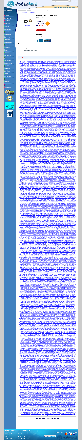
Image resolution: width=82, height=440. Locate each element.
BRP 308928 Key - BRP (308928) (35, 346)
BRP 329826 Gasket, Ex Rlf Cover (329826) (43, 348)
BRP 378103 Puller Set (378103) (68, 360)
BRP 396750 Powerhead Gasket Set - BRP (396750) (35, 365)
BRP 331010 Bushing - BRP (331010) (31, 267)
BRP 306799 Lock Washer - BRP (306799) (52, 345)
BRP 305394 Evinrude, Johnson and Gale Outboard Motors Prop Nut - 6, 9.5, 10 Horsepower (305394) (39, 71)
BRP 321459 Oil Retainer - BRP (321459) (66, 252)
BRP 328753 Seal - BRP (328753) (66, 264)
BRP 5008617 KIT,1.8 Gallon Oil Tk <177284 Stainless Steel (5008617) (55, 68)
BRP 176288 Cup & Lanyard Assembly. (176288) (31, 149)
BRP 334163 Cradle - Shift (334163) (58, 354)
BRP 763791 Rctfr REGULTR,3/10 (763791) (36, 386)
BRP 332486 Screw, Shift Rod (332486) (56, 101)
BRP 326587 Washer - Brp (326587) (33, 186)
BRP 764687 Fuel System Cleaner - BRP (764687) (28, 396)
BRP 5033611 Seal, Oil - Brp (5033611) (60, 205)
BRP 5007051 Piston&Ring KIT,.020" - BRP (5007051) (37, 302)
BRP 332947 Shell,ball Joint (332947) (31, 189)
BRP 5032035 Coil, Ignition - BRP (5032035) (48, 316)
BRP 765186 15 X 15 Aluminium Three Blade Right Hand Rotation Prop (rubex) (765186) (47, 108)
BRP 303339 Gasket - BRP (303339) (35, 239)
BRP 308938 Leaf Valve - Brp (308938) (41, 111)
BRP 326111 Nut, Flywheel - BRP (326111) (36, 260)
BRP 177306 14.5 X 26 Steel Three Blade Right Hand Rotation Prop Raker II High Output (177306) (47, 65)
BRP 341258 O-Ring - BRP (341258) (62, 275)
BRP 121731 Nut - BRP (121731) (66, 232)
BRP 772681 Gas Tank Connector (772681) (34, 121)
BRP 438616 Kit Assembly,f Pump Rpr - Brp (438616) (41, 91)
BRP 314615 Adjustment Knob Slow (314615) (48, 183)
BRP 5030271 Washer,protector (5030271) (51, 311)
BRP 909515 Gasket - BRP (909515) (64, 408)
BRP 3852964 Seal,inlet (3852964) (44, 136)
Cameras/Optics (8, 37)
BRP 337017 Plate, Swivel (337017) (64, 150)
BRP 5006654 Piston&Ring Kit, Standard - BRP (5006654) (45, 367)
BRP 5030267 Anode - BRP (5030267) (38, 311)
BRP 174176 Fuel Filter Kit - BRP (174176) (44, 234)
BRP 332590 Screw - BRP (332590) (36, 350)
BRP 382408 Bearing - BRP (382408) (58, 280)
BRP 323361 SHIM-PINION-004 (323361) (36, 256)
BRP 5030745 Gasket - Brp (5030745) (33, 140)
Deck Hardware (7, 39)
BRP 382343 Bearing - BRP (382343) (33, 280)
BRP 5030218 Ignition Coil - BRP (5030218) (63, 310)
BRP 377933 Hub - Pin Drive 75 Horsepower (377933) (31, 152)
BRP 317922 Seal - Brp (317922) (33, 78)
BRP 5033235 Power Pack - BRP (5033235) (37, 320)
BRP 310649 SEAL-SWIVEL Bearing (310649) (35, 241)
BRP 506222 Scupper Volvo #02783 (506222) (64, 336)
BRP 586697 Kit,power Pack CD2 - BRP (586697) (54, 371)
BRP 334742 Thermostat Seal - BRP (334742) (53, 355)
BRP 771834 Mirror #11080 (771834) (69, 402)
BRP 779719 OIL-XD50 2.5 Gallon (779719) (39, 216)
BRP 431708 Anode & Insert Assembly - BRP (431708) (52, 283)
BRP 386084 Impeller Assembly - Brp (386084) (51, 76)
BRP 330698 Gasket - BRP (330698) (59, 266)
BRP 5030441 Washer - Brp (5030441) (37, 138)
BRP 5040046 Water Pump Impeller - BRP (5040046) (33, 381)
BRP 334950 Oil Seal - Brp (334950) (36, 190)
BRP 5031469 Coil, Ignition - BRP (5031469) (68, 377)
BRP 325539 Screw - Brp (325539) (33, 81)
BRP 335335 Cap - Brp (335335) (34, 84)
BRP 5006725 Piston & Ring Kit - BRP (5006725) (48, 298)
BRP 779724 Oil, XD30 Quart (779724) (64, 132)
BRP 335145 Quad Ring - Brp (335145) (62, 190)
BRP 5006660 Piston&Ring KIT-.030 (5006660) (35, 294)
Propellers (7, 66)
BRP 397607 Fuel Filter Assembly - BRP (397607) (65, 365)
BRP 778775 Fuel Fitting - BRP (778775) (32, 384)
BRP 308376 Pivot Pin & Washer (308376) (41, 72)
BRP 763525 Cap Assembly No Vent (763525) (42, 210)
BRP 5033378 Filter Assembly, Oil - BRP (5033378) (54, 322)
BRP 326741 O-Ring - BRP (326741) (48, 261)
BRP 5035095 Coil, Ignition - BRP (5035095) (63, 328)
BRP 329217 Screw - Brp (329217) (25, 188)
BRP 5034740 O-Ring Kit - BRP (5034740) (43, 327)
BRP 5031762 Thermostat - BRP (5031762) (54, 378)
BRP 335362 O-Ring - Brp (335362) (57, 84)
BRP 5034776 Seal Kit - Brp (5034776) (34, 207)
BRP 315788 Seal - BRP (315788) (56, 247)
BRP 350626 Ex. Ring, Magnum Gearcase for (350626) (28, 87)
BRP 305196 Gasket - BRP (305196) (30, 344)
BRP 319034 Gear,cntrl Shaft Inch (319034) (47, 98)
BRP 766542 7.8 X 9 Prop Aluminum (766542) (41, 398)
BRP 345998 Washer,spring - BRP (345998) (67, 277)
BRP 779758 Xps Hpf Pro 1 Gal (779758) (67, 228)
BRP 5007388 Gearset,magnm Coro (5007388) (44, 175)
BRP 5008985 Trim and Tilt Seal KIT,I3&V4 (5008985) (65, 70)
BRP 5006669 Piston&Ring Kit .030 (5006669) (43, 200)
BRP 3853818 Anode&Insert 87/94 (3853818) (64, 361)
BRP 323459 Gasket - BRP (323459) (49, 256)
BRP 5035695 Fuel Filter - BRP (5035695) (37, 329)
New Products (7, 20)
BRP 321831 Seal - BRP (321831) (62, 254)
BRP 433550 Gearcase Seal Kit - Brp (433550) (57, 161)
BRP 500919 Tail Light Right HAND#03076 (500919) (32, 308)
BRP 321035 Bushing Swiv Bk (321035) (62, 112)
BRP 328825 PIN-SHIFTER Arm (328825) (45, 265)
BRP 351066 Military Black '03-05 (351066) (42, 358)
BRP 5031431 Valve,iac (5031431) (56, 141)
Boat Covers (7, 32)
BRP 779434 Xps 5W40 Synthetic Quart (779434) (50, 385)
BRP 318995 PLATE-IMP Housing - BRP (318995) (31, 347)
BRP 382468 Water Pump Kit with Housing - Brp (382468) (32, 154)
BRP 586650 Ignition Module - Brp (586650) (51, 95)
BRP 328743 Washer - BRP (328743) (54, 264)
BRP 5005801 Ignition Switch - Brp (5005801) (66, 172)
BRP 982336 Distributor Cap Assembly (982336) (32, 410)
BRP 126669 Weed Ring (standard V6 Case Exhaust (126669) (51, 147)
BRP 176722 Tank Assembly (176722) (55, 181)
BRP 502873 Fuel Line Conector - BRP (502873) (32, 310)
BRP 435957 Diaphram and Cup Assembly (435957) (48, 286)
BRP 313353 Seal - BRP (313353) (47, 243)
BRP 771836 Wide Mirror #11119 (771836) (39, 403)
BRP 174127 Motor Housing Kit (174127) (37, 75)
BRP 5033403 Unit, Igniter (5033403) (68, 322)
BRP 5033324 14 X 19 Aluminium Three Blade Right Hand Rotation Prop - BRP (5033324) (45, 321)
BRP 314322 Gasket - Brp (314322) (34, 183)
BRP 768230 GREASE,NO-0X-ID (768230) (56, 213)
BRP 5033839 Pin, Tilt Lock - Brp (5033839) (30, 206)
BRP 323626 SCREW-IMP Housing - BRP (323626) (50, 257)
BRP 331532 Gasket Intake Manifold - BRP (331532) (43, 268)
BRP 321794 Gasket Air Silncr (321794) (37, 254)
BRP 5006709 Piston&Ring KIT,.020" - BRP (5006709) (41, 376)
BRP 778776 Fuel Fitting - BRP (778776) (45, 384)
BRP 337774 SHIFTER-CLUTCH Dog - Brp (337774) (66, 191)
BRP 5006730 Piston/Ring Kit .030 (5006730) (39, 299)
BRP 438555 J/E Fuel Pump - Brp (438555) (44, 90)
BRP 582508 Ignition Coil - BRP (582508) (57, 351)
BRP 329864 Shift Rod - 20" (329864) (29, 349)
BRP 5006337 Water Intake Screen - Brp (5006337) (28, 200)
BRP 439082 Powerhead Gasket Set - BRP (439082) (65, 289)
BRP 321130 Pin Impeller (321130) (37, 252)
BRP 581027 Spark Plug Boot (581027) (63, 104)
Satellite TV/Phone (8, 71)
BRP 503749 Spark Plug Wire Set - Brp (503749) (48, 207)
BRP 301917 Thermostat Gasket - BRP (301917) (67, 238)
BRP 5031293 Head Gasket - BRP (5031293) (31, 315)
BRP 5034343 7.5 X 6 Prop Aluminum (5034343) (55, 326)
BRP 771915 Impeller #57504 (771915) (52, 403)
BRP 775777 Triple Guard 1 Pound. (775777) (27, 124)
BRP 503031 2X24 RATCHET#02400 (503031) (63, 312)
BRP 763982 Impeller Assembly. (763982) (64, 390)
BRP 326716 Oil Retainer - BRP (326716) (36, 261)
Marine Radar (7, 58)
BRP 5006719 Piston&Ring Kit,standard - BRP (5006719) (50, 297)
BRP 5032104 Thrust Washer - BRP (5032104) (63, 316)
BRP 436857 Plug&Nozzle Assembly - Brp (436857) (63, 198)
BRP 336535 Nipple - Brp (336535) (37, 150)
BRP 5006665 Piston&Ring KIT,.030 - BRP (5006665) (67, 294)
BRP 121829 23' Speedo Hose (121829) (33, 233)
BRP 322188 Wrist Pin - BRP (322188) (29, 255)
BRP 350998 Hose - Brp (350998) (66, 87)
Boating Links (8, 438)
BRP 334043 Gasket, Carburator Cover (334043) (44, 354)
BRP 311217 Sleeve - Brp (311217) (61, 73)
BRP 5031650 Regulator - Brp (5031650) (37, 204)
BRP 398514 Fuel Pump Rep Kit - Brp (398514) (68, 89)
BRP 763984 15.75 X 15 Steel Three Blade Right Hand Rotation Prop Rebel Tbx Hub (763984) (56, 223)
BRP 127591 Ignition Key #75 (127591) (59, 337)
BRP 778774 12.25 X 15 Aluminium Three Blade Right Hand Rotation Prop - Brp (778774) (46, 130)
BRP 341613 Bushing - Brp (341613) (53, 86)
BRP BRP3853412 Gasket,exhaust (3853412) (38, 414)
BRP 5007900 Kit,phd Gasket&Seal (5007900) (53, 305)
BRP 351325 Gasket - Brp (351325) (33, 88)
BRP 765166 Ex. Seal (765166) (28, 117)
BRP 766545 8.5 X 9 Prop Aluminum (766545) (31, 399)
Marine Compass (8, 55)
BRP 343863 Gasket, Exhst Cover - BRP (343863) (38, 276)
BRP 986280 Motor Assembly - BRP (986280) (41, 412)
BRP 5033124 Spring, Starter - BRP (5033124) (39, 319)
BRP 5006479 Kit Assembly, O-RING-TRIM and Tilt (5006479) (54, 173)
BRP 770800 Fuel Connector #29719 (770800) (30, 402)
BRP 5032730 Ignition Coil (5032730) (65, 317)
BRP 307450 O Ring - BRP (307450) (65, 345)
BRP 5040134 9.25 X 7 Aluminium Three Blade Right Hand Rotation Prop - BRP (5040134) (34, 382)
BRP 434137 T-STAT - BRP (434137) (69, 285)
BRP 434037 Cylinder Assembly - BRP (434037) (55, 285)
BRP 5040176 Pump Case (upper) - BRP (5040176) (56, 382)
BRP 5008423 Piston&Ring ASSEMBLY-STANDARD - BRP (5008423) (54, 306)
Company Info (21, 438)
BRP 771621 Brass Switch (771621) (43, 402)
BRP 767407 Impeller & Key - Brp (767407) (56, 119)
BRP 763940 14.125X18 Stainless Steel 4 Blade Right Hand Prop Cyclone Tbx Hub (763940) (61, 211)
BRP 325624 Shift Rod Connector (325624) (46, 81)
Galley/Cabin (7, 47)
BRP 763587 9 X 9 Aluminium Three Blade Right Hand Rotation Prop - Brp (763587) (44, 114)
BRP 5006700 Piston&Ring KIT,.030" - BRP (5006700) (65, 374)
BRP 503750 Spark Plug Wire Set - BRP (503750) (49, 380)
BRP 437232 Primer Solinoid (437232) (60, 164)
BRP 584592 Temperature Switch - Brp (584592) (66, 93)
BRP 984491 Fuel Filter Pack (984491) (35, 411)
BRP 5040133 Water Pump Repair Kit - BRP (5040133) (67, 381)
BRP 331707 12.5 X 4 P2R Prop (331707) (57, 268)
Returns (20, 433)
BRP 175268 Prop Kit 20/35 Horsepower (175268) (56, 339)
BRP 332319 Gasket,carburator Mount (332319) (52, 83)
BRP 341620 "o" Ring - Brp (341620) (65, 86)
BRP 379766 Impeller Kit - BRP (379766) (51, 279)
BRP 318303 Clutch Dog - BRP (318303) (66, 346)
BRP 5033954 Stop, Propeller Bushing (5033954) (67, 324)
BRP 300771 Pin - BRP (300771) (25, 238)
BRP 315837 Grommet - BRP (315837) (68, 247)
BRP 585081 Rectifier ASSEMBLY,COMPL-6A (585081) (65, 369)
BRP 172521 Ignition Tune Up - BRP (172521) (46, 338)
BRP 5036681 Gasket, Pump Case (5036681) (57, 379)
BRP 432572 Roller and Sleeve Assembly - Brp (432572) (32, 160)
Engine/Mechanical (8, 42)
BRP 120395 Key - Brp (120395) (63, 146)
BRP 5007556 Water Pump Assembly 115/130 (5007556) (44, 176)
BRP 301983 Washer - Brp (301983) (54, 66)
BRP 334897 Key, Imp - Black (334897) (67, 355)
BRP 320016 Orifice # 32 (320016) (45, 99)
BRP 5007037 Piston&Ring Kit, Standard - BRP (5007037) (40, 301)
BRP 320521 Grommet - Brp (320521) (57, 99)
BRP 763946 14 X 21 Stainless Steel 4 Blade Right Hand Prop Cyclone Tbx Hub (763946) (50, 231)
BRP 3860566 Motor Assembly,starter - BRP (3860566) (43, 282)
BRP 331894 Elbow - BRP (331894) (26, 269)
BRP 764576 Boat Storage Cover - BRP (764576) (67, 395)
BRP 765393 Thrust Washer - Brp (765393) (66, 212)
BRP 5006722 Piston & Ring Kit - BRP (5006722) (32, 298)
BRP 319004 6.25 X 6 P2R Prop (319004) (33, 184)
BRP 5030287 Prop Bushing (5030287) (34, 312)
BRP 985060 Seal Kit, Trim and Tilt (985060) (66, 168)
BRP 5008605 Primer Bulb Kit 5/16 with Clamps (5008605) (47, 67)
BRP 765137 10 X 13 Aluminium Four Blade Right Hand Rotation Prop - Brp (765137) (38, 116)
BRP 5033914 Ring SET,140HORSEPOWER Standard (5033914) (48, 206)
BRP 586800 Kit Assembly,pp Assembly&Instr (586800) (40, 105)
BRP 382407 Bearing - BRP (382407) (46, 280)
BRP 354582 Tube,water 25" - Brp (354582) (58, 193)
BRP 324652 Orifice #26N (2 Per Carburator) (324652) (36, 185)
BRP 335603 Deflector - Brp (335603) (29, 85)
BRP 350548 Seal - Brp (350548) (25, 192)
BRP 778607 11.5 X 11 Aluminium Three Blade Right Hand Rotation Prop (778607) (40, 128)
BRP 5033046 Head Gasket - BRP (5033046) (50, 318)
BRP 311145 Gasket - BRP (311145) (29, 242)
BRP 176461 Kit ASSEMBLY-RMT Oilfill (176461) (42, 340)
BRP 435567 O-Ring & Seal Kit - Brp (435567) (53, 162)
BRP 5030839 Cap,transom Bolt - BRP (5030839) (42, 313)
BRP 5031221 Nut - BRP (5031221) (61, 314)
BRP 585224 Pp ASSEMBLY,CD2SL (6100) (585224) (42, 370)
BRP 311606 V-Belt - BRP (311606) (67, 242)
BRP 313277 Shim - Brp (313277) (55, 182)
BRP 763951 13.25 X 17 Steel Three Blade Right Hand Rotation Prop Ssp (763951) (61, 219)
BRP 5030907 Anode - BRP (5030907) (57, 313)
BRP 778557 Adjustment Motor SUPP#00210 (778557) (46, 405)
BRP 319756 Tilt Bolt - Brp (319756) (33, 99)
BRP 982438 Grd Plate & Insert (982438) (63, 410)
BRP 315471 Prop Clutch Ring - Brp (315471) (50, 77)
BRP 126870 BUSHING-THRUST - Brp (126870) (66, 178)
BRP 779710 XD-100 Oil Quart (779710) (41, 131)
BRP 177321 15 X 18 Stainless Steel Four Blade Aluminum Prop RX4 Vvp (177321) (55, 341)
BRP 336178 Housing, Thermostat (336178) (43, 85)
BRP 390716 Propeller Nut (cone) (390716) (30, 155)
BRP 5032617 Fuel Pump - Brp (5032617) (51, 144)
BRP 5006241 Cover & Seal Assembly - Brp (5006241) (67, 199)
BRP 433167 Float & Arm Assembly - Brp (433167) (60, 196)
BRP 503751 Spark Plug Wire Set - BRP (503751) (65, 380)
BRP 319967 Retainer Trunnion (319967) (36, 112)
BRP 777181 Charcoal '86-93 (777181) (33, 127)
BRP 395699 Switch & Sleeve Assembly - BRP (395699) (32, 364)
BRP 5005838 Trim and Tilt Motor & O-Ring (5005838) (39, 293)
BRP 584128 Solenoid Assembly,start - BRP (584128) (66, 353)
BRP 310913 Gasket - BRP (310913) (60, 241)
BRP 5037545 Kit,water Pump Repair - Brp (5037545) (32, 146)
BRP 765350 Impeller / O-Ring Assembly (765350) (42, 110)
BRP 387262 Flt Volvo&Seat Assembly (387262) (59, 282)
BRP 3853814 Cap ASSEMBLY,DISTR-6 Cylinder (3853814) (47, 361)
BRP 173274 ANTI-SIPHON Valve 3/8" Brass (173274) (42, 148)
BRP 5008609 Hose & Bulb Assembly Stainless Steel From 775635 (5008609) (32, 68)
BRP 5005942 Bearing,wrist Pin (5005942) (36, 199)
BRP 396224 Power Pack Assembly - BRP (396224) (50, 364)
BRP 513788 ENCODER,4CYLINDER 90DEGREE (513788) (33, 209)
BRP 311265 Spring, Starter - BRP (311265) (55, 242)
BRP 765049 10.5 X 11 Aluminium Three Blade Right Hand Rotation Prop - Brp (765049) (43, 166)
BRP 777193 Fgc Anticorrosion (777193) (42, 215)
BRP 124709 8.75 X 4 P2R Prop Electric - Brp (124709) (32, 147)
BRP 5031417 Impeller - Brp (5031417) (31, 141)
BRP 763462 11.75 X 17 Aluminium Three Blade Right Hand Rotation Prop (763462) (58, 96)
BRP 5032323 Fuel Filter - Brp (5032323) (49, 143)
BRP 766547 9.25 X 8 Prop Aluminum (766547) (61, 399)
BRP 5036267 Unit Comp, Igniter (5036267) (54, 330)
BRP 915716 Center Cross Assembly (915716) (46, 409)
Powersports (7, 65)
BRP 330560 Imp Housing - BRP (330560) (34, 266)
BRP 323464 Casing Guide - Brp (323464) (60, 113)
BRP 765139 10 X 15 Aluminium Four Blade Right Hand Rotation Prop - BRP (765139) (49, 396)
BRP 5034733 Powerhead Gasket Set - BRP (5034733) (27, 327)
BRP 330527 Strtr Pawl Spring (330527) (31, 101)
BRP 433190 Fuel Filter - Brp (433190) (43, 161)
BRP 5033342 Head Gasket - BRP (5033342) (38, 322)
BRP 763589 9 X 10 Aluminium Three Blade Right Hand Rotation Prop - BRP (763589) (51, 383)
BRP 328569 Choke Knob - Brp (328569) (67, 100)
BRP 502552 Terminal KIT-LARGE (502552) (51, 309)
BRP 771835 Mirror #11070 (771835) (26, 403)
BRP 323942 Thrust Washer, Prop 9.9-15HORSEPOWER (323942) (31, 258)
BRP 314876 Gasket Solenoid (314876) (67, 246)
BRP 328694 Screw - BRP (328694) (30, 264)
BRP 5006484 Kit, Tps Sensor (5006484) (29, 367)
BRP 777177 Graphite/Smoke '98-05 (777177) (60, 126)
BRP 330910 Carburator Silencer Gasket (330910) (42, 82)
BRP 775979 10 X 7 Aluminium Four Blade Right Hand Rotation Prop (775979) (46, 214)
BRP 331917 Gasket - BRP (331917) (50, 269)
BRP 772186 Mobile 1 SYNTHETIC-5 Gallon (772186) (41, 404)
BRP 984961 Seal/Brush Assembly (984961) (66, 411)
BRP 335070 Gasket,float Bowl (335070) (43, 103)
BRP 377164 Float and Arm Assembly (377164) (31, 194)
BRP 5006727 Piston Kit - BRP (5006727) (63, 298)
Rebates (6, 84)
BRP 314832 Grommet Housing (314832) (53, 246)
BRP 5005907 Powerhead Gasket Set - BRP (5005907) (43, 366)
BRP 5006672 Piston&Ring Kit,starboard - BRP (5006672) (60, 295)
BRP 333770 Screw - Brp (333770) (61, 102)
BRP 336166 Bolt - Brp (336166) (29, 191)
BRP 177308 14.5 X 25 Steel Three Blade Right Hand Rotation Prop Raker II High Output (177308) (34, 60)
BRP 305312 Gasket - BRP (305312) (65, 344)
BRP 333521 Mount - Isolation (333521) (67, 189)
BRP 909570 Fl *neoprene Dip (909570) (35, 133)
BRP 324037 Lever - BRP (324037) (62, 258)
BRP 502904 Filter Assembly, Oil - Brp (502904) (51, 74)
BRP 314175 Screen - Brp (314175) (25, 77)
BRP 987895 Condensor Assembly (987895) (45, 413)
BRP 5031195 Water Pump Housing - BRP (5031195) (47, 314)
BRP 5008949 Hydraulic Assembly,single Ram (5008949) (32, 70)
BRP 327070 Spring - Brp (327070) (28, 82)
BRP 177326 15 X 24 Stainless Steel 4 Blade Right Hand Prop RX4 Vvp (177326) (51, 221)
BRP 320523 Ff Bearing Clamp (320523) (49, 112)
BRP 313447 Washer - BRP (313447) (38, 244)
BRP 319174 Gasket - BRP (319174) (45, 347)
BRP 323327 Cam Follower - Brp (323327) (46, 79)
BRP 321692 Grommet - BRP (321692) (32, 253)
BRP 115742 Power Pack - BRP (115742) (37, 232)
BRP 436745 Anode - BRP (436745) (38, 287)
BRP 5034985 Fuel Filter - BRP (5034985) (57, 327)
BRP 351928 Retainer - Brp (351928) (50, 192)
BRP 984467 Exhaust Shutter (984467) (53, 168)
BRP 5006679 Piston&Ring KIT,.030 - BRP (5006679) (41, 296)
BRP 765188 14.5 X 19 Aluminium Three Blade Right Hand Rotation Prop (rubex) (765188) (47, 109)
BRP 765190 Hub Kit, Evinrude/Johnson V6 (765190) (51, 212)
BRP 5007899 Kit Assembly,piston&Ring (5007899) (37, 305)
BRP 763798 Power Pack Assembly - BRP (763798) (65, 386)
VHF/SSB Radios (8, 76)
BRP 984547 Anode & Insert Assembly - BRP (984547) (50, 411)
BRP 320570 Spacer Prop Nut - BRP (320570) (51, 250)
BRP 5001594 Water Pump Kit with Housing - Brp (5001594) (55, 170)
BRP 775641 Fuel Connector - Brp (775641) (53, 123)
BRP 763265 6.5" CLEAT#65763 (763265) (64, 373)
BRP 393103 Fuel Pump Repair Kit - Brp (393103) (33, 156)
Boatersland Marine (22, 10)
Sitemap (7, 435)
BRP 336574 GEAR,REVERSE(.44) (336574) (35, 271)
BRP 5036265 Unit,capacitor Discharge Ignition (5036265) (38, 330)
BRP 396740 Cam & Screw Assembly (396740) (50, 158)
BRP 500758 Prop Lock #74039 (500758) (60, 303)
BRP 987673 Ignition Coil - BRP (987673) (54, 412)
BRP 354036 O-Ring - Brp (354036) (28, 89)
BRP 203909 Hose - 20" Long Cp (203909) (57, 237)
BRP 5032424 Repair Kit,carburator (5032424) (37, 144)
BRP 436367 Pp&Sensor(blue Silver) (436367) (32, 198)
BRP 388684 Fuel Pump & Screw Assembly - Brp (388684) (64, 154)
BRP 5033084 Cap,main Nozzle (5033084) (64, 318)
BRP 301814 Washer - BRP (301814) (53, 238)
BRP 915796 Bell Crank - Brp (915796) (46, 218)
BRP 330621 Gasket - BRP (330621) (47, 266)
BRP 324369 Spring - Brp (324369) (47, 80)
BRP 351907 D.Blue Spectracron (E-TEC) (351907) (47, 88)
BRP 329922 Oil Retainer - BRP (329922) (41, 349)
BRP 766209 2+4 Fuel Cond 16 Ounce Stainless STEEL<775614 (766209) (63, 118)
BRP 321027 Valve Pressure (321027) (50, 251)
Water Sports (7, 78)
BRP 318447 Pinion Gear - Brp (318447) (45, 78)
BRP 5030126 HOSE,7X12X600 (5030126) (40, 202)
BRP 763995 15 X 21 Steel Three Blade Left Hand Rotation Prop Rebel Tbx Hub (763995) (39, 393)
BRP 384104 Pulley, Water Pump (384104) (29, 281)
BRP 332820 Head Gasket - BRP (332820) (49, 350)
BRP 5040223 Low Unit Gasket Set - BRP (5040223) (45, 331)
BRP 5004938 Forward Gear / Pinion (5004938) (66, 290)
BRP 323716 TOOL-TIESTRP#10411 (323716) (34, 80)
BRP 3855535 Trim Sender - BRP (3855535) (40, 362)
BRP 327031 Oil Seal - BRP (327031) (55, 262)
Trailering (7, 73)
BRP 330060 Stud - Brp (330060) (37, 188)
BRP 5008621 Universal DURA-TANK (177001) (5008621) (50, 69)
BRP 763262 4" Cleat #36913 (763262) (51, 373)
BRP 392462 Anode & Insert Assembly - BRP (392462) (64, 363)
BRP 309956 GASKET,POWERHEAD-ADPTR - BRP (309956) (33, 240)
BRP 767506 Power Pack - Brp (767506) (43, 213)
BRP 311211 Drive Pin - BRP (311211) (41, 242)
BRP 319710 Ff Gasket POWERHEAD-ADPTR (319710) (40, 249)
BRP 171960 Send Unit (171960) (30, 180)
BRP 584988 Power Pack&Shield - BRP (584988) (48, 369)
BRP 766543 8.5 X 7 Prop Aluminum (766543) (56, 398)
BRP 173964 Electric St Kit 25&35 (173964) (31, 234)
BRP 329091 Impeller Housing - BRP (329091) (59, 347)
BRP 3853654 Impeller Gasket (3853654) (64, 137)
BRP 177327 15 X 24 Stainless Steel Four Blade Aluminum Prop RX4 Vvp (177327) (43, 62)
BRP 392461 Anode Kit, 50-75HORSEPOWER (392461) (47, 363)
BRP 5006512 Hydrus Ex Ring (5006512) (43, 174)
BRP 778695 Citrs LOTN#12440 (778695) (29, 129)
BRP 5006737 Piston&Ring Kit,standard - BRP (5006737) (28, 300)
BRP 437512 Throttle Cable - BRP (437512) (67, 287)
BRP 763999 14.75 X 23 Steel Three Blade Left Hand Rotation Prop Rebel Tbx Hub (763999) (46, 394)
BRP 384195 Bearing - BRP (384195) (43, 281)
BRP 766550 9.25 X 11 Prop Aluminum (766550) (51, 400)
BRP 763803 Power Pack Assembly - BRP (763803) (40, 387)
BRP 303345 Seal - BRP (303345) (46, 239)
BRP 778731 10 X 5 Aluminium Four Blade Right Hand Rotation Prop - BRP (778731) (53, 407)
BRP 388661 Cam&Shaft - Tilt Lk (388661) (48, 154)
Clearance (7, 15)
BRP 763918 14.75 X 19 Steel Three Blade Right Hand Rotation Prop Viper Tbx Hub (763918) (54, 222)
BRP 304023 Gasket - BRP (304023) (57, 343)
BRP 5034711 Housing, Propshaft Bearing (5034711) (55, 145)
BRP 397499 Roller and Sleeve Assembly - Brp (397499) (66, 158)
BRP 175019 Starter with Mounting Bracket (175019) (52, 236)
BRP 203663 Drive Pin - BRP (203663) (44, 237)
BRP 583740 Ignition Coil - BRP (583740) (59, 352)
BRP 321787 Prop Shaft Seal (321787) (69, 253)
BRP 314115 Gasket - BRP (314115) (52, 245)
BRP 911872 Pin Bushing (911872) (66, 134)
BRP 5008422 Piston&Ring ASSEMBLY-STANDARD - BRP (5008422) (32, 306)
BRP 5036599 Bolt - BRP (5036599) (44, 379)
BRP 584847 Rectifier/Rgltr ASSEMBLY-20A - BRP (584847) (56, 368)
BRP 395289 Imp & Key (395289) (37, 157)
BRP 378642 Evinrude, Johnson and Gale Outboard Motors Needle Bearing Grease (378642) (54, 152)
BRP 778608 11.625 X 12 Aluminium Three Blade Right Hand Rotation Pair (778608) (40, 406)
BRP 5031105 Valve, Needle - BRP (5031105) (31, 314)
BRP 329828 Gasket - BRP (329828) (56, 348)
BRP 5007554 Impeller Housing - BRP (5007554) (45, 303)
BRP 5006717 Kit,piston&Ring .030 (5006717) (53, 377)
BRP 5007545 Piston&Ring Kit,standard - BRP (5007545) (28, 303)
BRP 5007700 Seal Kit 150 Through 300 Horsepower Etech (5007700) (55, 304)
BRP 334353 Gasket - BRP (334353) (26, 355)
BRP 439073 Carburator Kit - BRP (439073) (32, 289)
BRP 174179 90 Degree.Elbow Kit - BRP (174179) (34, 235)
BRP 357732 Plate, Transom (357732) (42, 360)
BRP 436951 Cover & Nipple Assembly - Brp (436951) (64, 163)
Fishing (6, 45)
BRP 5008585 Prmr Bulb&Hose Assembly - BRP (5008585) (51, 307)
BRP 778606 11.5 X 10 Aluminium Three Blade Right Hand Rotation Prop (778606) (63, 60)
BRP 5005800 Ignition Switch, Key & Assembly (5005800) (49, 172)
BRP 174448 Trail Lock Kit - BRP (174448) (63, 235)
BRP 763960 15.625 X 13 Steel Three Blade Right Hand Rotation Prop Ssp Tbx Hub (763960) (48, 229)
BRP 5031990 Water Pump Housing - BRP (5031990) (32, 316)
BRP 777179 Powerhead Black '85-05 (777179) (66, 214)
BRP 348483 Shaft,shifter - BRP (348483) (68, 278)
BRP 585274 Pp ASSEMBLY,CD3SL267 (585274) (58, 370)
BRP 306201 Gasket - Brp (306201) (61, 71)
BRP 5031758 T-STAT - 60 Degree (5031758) (36, 143)
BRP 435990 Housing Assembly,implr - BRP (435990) (65, 286)
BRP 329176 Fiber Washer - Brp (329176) (69, 187)
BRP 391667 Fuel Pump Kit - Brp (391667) (58, 155)
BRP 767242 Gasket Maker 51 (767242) (43, 119)
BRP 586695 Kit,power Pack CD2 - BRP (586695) (38, 371)
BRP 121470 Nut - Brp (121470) (53, 178)
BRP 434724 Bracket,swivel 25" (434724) (32, 197)
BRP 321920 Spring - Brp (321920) (34, 113)
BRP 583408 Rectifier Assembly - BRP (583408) (31, 352)
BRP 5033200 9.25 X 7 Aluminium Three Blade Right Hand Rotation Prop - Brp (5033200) (39, 205)
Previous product (22, 12)
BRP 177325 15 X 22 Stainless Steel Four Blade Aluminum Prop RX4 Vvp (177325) (52, 342)
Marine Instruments (8, 57)
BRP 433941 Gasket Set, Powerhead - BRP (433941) (39, 285)
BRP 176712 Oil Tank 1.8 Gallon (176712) (42, 181)
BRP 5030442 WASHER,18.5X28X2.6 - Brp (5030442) (52, 138)
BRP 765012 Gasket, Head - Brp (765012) (51, 165)
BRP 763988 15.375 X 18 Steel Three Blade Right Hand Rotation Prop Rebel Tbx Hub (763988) (48, 391)
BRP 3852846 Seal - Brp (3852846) (50, 135)
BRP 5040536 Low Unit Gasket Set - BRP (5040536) (36, 333)
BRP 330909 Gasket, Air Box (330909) (43, 101)
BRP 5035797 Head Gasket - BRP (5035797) (64, 329)
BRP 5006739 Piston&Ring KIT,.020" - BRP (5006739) (62, 300)
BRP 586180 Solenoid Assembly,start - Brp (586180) (35, 94)
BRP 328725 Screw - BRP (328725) (42, 264)
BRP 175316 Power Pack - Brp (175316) (62, 75)
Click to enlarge (27, 25)
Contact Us (65, 7)
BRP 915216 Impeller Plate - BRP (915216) (31, 409)
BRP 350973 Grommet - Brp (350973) (54, 87)
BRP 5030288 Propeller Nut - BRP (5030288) (48, 312)
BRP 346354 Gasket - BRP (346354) (56, 278)
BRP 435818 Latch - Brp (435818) (66, 162)
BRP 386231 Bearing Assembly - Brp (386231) (66, 76)
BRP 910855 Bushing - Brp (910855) (47, 133)
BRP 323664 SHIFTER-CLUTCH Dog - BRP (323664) (67, 257)
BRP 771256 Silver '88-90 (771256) (69, 213)
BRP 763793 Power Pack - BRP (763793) (50, 386)
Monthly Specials (8, 18)
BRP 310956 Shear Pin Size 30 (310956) (48, 73)
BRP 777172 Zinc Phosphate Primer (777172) (40, 125)
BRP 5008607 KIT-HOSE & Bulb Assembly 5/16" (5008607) (66, 67)
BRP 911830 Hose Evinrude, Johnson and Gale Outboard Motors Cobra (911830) (35, 134)
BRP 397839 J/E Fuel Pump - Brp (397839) (26, 159)
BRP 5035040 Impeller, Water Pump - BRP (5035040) (33, 328)
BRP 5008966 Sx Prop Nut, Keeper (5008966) (49, 70)
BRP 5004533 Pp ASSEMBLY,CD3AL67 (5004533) (32, 171)
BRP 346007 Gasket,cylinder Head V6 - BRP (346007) (41, 278)
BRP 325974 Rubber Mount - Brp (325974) (60, 81)
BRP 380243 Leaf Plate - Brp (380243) (45, 194)
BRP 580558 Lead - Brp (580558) (70, 209)
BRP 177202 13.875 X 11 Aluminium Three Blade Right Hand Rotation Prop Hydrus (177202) (44, 63)
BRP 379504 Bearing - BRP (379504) (25, 279)
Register (60, 7)
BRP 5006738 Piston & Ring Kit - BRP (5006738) (45, 300)
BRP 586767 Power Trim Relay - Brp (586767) (66, 95)
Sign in (55, 7)
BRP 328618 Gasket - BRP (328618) (50, 263)
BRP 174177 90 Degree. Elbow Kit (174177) (59, 234)
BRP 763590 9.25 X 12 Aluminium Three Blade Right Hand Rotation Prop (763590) (40, 115)
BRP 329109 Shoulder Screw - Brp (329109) (55, 187)
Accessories (7, 26)
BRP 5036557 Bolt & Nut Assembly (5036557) (31, 379)
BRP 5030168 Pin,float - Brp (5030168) (54, 202)
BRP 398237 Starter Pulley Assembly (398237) (36, 283)
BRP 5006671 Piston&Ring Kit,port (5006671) (44, 295)
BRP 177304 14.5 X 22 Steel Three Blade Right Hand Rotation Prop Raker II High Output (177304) (41, 64)
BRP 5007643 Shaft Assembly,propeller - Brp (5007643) (62, 176)
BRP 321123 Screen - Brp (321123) (41, 100)
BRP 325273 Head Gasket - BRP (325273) (50, 259)
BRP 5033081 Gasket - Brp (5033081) (64, 144)
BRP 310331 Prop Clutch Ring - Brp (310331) (35, 73)
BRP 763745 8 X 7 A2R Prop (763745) (60, 115)
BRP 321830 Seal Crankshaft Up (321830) (50, 254)
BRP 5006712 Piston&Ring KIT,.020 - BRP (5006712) (58, 376)
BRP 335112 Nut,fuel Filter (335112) (55, 103)
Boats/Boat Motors (8, 34)
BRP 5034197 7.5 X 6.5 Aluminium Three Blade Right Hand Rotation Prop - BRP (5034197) (51, 325)
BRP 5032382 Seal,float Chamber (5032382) (63, 143)
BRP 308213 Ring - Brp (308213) (30, 111)
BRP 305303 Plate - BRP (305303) (54, 344)
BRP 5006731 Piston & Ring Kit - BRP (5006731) (54, 299)
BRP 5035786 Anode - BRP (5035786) (50, 329)
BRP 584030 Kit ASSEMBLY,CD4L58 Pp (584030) (32, 353)
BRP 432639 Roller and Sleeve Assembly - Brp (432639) (50, 160)
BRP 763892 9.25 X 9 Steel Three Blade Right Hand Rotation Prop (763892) (62, 210)
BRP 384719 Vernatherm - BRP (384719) (68, 281)
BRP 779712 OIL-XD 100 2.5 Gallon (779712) (68, 131)
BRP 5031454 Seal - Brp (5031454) (55, 203)
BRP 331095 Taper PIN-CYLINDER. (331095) (45, 267)
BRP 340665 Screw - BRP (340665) (69, 274)
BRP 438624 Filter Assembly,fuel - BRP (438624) (57, 288)
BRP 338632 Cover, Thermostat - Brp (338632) (66, 151)
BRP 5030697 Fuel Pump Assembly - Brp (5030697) (46, 139)
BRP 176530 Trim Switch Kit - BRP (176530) (57, 340)
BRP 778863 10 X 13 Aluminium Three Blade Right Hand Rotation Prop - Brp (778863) (33, 61)
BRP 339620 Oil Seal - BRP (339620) (42, 273)
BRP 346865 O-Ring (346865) (33, 227)
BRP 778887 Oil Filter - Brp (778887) (28, 131)
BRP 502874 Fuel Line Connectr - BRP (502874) (48, 310)
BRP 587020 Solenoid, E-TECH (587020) (32, 372)
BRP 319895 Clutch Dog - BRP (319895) (67, 249)
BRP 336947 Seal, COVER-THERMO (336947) (51, 150)
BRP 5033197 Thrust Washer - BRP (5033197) (54, 319)
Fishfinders (7, 44)
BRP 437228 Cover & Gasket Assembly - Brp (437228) (45, 164)
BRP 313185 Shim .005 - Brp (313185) (44, 182)
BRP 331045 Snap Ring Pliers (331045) (60, 188)
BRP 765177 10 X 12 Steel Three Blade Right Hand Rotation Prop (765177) (45, 117)
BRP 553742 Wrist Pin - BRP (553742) (29, 351)
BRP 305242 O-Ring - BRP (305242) (42, 344)
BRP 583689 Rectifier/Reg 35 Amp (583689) (46, 352)
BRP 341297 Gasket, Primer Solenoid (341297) (40, 86)
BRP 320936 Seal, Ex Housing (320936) (65, 250)
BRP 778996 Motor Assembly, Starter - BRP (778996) (33, 385)
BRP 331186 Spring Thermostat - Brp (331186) (68, 82)
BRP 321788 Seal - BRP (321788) (24, 254)
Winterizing (7, 81)
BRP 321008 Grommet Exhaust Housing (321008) (36, 251)
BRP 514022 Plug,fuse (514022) (48, 209)
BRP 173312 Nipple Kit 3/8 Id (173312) (42, 178)
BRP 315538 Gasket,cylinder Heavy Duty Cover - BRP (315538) (40, 247)
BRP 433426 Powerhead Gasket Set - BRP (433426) (63, 284)
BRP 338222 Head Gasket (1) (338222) (49, 272)
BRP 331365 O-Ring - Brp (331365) (25, 83)
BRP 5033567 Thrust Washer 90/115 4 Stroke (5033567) (62, 323)
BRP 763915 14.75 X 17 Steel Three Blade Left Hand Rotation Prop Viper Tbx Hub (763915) (49, 230)
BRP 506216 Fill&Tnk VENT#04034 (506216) (34, 336)
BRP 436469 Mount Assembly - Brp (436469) (47, 198)
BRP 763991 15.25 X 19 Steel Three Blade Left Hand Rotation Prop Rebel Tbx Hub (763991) (37, 392)
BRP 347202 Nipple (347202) (43, 227)
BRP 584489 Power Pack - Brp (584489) (52, 93)
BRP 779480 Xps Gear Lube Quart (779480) (53, 228)
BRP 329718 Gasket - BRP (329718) (30, 348)
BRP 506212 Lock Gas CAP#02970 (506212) (31, 335)
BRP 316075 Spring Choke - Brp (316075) (64, 77)
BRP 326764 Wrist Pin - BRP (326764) (61, 261)
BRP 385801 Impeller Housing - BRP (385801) (55, 362)
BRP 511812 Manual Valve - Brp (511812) (37, 104)
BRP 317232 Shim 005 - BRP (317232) (62, 248)
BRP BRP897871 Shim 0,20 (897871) (67, 414)
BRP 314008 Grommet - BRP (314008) (40, 245)
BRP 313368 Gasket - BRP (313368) (59, 243)
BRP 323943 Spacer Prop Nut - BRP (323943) (49, 258)
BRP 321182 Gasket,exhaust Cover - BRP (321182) (51, 252)
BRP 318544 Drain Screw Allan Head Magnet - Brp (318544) (61, 78)
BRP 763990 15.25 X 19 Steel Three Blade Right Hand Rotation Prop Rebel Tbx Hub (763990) (59, 224)
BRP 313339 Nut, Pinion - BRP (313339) (35, 243)
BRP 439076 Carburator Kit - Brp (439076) (68, 103)
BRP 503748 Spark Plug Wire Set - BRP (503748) (33, 380)
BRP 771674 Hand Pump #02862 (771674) (56, 402)
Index (6, 436)
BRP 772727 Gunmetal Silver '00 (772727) (48, 121)
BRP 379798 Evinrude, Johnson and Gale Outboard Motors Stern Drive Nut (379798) (40, 153)
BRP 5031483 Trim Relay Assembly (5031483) (31, 142)
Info (70, 7)
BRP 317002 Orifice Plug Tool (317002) (69, 184)
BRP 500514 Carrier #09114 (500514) (44, 292)
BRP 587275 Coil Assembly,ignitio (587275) (56, 105)
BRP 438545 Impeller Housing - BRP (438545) (42, 288)
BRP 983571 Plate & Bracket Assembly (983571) (59, 218)
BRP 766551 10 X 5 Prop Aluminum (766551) (66, 400)
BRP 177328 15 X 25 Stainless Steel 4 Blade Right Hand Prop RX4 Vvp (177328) (56, 220)
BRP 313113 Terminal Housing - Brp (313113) (30, 182)
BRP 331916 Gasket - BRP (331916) (38, 269)
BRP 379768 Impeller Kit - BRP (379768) (65, 279)
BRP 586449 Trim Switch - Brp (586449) (64, 94)
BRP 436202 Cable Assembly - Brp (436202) (35, 163)
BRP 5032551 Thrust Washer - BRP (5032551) (37, 317)
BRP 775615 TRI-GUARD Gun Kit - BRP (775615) (58, 404)
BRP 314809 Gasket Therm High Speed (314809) (39, 246)
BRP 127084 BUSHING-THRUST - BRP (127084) (44, 337)
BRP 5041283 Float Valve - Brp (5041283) (57, 208)
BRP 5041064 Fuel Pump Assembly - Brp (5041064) (42, 208)
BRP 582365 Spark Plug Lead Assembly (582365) (44, 92)
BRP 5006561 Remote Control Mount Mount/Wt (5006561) (59, 174)
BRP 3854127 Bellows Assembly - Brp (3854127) (52, 169)
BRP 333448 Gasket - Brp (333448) (54, 189)
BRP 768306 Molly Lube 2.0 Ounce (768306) (50, 120)
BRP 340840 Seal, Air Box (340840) (24, 275)
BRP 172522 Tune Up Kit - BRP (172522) (60, 338)
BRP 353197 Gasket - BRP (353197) (47, 359)
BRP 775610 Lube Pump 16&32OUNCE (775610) (34, 122)
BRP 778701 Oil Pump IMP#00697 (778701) (32, 407)
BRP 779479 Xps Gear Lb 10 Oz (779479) (39, 228)
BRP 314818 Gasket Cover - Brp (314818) (62, 183)
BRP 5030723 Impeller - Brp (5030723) (61, 139)
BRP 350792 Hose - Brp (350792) (42, 87)
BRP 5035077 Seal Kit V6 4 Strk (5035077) (48, 328)
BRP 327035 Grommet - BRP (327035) (68, 262)
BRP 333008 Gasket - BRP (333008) (62, 350)
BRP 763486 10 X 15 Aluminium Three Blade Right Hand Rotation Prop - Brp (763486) (56, 97)
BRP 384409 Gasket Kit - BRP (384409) (55, 281)
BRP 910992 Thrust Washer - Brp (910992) (45, 217)
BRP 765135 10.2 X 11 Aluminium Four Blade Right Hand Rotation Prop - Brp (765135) (42, 167)
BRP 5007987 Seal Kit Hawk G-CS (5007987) (68, 305)
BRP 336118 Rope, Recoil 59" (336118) (36, 270)
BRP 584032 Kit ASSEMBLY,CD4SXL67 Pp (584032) (49, 353)
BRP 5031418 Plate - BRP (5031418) (44, 315)
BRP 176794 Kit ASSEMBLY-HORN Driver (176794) (33, 341)
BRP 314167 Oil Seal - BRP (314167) (64, 245)
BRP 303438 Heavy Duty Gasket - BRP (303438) (43, 343)
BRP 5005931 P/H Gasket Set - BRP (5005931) (60, 366)
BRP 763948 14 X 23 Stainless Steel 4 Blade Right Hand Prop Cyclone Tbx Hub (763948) (51, 388)
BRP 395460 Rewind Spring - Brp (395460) (49, 157)
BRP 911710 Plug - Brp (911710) (70, 217)
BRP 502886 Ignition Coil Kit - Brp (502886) (37, 74)
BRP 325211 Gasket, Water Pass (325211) (36, 259)
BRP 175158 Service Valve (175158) (50, 75)
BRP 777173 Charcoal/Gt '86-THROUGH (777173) (55, 125)
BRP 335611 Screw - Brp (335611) (57, 184)
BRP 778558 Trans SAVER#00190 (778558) (62, 405)
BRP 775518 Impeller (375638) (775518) (61, 121)
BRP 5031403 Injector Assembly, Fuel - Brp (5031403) (40, 203)
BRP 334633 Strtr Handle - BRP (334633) (38, 355)
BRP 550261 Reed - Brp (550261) (59, 209)
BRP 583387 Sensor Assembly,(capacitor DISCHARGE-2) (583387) (63, 92)
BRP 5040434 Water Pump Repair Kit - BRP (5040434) (41, 332)
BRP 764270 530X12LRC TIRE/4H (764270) (41, 395)
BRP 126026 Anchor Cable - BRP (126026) (29, 337)
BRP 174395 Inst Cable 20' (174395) (41, 180)
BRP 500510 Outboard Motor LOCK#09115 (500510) (53, 291)
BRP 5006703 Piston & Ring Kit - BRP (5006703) (45, 375)
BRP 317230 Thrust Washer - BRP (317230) (49, 248)
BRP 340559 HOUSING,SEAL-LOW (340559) (57, 274)
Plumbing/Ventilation (8, 63)
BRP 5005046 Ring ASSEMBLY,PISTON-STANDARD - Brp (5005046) (51, 171)
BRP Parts (29, 10)
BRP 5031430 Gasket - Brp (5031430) (44, 141)
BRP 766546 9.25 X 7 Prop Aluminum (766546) (45, 399)
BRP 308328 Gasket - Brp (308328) (28, 72)
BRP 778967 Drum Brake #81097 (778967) (58, 384)
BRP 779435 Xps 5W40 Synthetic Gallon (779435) (66, 385)
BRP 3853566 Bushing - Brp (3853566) (51, 137)
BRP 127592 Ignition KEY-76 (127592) (67, 147)
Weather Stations (8, 79)
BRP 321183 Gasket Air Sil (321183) (33, 79)
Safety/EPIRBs (7, 68)
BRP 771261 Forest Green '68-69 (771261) (26, 214)
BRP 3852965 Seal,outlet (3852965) (55, 136)
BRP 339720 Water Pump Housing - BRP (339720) (56, 273)
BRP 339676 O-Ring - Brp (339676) (67, 85)
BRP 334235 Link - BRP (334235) (70, 354)
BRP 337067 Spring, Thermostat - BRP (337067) (62, 271)
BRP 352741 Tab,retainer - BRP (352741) (34, 359)
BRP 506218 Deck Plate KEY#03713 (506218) (49, 336)
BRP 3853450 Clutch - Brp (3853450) (68, 136)
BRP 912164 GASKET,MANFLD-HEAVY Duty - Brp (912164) (29, 218)
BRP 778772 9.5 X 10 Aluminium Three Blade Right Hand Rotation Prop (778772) (49, 129)
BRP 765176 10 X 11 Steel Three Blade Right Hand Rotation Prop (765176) (42, 397)
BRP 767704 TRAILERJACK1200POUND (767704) (35, 120)
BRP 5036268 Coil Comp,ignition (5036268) (68, 330)
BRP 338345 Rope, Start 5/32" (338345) (62, 272)
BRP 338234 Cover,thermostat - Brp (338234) (37, 151)
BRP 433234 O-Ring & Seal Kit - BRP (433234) (30, 284)
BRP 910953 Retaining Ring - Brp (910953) (60, 133)
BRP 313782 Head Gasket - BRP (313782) (26, 245)
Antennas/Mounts (8, 29)
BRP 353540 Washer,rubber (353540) (61, 88)
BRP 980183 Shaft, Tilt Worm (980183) (60, 409)
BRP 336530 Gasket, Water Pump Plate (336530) (62, 270)
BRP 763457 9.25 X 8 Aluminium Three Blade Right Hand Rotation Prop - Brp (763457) (48, 107)
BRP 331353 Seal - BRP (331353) (28, 268)
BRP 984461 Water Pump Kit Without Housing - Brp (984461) (36, 168)
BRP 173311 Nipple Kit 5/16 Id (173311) (62, 233)
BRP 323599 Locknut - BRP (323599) (36, 257)
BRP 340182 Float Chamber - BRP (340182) (30, 274)
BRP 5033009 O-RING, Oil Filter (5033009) (36, 318)
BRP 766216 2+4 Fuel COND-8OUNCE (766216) (28, 119)
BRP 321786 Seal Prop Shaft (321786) (56, 253)
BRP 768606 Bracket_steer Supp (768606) (39, 401)
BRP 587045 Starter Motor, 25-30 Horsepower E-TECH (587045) (49, 372)
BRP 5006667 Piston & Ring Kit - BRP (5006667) (28, 295)
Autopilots (7, 31)
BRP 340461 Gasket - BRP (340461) (43, 274)
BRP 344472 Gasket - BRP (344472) (67, 276)
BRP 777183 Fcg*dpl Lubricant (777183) (54, 226)
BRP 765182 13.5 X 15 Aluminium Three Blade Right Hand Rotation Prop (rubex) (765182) (37, 118)
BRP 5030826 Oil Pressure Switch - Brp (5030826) (47, 140)
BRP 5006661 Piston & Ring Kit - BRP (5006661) (50, 294)
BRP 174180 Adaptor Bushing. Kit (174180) (49, 235)
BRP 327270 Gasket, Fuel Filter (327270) (53, 100)
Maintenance (7, 52)
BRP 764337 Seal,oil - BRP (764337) (54, 395)
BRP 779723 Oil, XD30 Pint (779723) (51, 132)
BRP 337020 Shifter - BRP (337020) (48, 271)
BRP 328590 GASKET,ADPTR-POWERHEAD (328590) (35, 263)
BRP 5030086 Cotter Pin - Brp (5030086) (27, 202)
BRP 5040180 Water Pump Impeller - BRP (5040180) (28, 331)
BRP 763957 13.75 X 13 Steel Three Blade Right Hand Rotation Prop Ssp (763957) (44, 390)
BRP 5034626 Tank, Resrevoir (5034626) (26, 145)
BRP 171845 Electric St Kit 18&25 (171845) (31, 338)
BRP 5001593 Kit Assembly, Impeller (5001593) (37, 170)
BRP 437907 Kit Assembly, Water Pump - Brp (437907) (28, 90)
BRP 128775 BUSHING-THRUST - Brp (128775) (56, 179)
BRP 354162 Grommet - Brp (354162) (45, 193)
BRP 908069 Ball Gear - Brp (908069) (32, 217)
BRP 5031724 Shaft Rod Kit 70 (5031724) (40, 378)
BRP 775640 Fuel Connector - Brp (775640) (38, 123)
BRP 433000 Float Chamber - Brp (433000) (30, 161)
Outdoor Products (8, 60)
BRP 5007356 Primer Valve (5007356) (30, 175)
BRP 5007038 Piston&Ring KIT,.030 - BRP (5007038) (57, 301)
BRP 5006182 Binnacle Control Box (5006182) (51, 199)
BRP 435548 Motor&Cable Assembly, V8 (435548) (31, 286)
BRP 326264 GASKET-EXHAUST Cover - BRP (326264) (64, 260)
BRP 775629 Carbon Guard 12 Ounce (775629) (63, 122)
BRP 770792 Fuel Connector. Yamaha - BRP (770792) (55, 401)
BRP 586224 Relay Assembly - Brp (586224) (50, 94)
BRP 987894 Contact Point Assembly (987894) (31, 413)
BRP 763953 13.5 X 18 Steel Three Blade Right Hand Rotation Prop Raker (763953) (47, 389)
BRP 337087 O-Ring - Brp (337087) (51, 191)
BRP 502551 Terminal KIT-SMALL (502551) (37, 309)
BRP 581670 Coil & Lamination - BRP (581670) (43, 351)
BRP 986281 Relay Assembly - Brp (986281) (37, 169)
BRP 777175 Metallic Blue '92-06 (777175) (30, 126)
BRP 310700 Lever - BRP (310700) (48, 241)
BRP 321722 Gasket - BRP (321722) (44, 253)
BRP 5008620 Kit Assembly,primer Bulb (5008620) (32, 69)
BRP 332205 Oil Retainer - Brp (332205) (37, 83)
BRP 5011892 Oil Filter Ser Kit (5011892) (67, 227)
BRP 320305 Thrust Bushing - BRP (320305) (36, 250)
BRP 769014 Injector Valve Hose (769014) (64, 120)
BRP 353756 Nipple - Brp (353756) (33, 193)
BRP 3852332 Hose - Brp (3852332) (57, 194)
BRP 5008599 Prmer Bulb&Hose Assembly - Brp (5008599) (29, 67)
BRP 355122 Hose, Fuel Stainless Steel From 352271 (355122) (63, 359)
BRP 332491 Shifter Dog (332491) (68, 101)
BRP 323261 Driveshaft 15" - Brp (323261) (46, 113)
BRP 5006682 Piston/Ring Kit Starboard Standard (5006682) (59, 296)
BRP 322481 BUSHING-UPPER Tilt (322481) (61, 255)
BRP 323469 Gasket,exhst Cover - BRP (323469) (63, 256)
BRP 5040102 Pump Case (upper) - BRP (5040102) (50, 381)
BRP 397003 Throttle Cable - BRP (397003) (50, 365)
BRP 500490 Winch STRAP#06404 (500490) (52, 290)
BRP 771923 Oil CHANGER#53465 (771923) (66, 403)
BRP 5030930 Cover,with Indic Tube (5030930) (63, 140)
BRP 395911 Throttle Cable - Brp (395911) (30, 195)
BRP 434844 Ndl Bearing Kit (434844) (45, 197)
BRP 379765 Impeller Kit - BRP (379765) (38, 279)
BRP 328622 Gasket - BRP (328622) (62, 263)
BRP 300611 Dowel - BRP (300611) (70, 237)
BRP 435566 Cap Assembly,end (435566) (38, 162)
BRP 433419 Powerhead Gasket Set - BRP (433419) (46, 284)
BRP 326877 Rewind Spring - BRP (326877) (30, 262)
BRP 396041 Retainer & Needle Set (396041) (45, 195)
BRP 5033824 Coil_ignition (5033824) (38, 324)
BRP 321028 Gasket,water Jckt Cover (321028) (64, 251)
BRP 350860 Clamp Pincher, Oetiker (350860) (49, 357)
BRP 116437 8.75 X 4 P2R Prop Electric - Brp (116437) (49, 146)
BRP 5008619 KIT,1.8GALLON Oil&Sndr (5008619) (40, 201)
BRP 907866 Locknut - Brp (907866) (64, 216)
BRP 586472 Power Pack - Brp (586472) (38, 95)
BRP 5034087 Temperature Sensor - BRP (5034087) (28, 325)
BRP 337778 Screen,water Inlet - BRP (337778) (35, 272)
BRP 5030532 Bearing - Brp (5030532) (67, 202)
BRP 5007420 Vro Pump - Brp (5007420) (58, 175)
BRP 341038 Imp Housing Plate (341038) (37, 275)
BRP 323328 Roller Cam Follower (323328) (60, 79)
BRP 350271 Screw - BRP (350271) (35, 357)
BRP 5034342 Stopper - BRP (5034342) (41, 326)
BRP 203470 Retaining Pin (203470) (42, 66)
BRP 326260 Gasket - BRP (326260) (49, 260)
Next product (32, 12)
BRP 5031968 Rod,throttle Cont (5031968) (51, 204)
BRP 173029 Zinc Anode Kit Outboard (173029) (47, 233)
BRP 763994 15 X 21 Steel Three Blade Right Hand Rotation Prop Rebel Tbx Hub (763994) (62, 225)
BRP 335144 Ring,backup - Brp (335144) (49, 190)
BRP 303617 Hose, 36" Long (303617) (57, 110)
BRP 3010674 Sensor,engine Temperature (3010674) (39, 238)
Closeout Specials (8, 17)
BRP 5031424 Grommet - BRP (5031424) (57, 315)
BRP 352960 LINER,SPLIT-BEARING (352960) (64, 192)
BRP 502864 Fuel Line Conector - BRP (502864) (66, 309)
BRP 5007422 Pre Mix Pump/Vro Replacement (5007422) (60, 200)
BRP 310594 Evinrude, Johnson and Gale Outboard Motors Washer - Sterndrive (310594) (57, 240)
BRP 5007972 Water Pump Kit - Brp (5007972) (41, 177)
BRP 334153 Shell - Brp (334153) (31, 103)
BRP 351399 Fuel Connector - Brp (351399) (37, 192)
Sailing (6, 70)
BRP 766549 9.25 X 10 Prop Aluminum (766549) (35, 400)
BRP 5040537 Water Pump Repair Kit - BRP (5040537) (53, 333)
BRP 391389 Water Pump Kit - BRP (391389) (31, 363)
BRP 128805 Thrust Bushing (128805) (67, 226)
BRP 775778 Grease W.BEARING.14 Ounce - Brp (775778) (43, 124)
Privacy (73, 7)
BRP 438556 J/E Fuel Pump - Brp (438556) (58, 90)
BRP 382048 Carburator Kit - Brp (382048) (60, 153)
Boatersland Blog (8, 85)
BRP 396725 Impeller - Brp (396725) (36, 158)
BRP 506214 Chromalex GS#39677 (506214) (60, 335)
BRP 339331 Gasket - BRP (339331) (29, 273)
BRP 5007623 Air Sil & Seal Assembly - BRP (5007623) (35, 304)
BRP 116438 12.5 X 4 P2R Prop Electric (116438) (52, 232)
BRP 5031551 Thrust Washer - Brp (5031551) (46, 142)
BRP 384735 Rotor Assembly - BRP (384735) (27, 282)
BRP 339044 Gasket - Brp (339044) (55, 85)
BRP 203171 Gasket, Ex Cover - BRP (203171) (30, 237)
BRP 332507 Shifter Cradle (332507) (68, 349)
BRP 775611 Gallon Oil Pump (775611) (49, 122)
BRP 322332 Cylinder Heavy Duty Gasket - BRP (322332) (44, 255)
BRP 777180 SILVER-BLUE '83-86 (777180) (30, 405)
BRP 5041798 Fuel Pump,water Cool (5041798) (55, 334)
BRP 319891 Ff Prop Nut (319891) (55, 249)
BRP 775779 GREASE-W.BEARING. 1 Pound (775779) (61, 124)
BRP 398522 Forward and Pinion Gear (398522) (59, 195)
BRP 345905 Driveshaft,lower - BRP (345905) (39, 277)
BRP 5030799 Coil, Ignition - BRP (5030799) (27, 313)
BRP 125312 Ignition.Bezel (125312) (29, 178)
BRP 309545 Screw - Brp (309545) (65, 72)
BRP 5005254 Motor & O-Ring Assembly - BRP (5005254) (59, 292)
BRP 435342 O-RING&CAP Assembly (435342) (59, 197)
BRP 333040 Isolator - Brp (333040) (45, 184)
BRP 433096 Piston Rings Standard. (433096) (45, 196)
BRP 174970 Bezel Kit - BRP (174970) (37, 236)
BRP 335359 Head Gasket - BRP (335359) (63, 356)
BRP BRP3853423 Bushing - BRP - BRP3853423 (52, 414)
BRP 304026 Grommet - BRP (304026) (69, 343)
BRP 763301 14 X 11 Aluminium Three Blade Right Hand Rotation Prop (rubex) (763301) (49, 106)
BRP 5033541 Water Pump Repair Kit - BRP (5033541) (44, 323)
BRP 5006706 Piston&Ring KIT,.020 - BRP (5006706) (61, 375)
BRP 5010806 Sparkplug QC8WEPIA (54, 227)
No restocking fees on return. (42, 35)
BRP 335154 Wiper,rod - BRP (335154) (37, 356)
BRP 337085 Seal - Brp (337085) (40, 191)
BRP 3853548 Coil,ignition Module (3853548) (30, 361)
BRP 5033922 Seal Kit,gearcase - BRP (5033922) (52, 324)
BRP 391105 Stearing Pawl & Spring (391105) (44, 155)
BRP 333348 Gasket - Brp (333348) (42, 189)
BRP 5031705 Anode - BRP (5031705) (27, 378)
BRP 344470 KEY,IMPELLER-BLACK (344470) (54, 276)
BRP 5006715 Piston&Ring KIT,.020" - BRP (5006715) (37, 377)
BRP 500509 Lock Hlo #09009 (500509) (38, 291)
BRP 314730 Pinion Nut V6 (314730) (37, 77)
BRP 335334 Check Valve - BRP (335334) (49, 356)
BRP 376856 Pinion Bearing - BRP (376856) (55, 360)
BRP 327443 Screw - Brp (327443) (58, 186)
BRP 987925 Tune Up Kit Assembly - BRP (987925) (61, 413)
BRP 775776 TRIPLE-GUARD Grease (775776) (67, 123)
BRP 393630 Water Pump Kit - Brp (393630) (48, 156)
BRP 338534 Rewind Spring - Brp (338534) (51, 151)
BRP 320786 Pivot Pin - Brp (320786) (29, 100)
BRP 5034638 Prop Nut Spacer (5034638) (39, 145)
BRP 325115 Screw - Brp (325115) (65, 185)
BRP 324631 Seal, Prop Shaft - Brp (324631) (61, 80)
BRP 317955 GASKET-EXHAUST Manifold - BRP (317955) (50, 346)
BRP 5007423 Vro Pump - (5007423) (29, 176)
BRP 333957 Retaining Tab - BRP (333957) (30, 354)
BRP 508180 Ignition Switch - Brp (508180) (66, 74)
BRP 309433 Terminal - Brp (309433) (53, 111)
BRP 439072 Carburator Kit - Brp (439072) (29, 92)
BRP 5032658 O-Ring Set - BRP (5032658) (51, 317)
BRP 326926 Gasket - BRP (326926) (43, 262)
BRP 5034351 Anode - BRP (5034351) (70, 326)
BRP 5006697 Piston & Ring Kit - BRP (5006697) (31, 374)
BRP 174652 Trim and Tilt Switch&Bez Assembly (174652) (57, 180)
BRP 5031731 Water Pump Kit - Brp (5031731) (61, 142)
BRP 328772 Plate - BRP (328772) (33, 265)
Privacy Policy (21, 436)
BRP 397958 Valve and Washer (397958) (40, 159)
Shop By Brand (7, 23)
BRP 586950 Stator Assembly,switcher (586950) (27, 210)
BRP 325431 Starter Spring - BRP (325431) (64, 259)
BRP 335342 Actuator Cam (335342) (45, 84)
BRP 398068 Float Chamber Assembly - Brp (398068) (55, 159)
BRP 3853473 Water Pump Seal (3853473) (37, 137)
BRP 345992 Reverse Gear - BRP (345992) (53, 277)
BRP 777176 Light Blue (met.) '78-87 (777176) (45, 126)
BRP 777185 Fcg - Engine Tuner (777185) (57, 127)
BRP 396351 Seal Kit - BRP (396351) (64, 364)
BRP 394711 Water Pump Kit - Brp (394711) (63, 156)
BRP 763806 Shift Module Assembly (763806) (56, 387)
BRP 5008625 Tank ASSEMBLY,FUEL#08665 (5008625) (57, 201)
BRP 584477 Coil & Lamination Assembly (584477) (37, 93)
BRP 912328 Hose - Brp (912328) (61, 167)
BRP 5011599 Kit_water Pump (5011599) (66, 308)
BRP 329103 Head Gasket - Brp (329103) (41, 187)
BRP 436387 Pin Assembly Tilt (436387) (49, 163)
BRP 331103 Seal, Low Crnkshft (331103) (59, 267)
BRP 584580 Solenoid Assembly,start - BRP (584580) (63, 367)
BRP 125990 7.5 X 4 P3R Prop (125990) (53, 61)
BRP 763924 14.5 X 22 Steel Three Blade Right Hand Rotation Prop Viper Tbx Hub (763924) (33, 219)
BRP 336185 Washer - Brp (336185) (65, 149)
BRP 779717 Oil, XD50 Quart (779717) (26, 132)
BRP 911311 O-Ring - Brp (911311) (58, 217)
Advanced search (74, 1)
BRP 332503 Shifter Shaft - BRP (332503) (55, 349)
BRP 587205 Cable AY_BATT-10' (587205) (66, 372)
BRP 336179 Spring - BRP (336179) (48, 270)
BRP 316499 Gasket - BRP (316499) (35, 248)
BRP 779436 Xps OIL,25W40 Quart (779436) (56, 215)
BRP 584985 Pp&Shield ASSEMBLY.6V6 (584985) (32, 369)
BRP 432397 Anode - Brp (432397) (32, 196)
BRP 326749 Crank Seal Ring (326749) (46, 186)
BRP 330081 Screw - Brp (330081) (47, 188)
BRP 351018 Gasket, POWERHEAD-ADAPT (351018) (65, 357)
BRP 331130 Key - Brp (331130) (55, 82)
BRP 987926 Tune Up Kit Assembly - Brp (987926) (36, 135)
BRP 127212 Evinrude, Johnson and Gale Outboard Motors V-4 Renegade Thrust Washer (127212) (48, 179)
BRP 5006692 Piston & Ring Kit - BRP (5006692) (33, 297)
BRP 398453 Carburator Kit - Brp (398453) (53, 89)
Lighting (6, 50)
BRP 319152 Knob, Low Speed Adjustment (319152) (63, 98)
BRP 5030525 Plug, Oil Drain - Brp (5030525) (31, 139)
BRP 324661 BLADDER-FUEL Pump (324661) (52, 185)
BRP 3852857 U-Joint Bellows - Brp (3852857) (63, 135)
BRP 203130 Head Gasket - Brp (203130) (30, 66)
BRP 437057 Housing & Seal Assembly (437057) (52, 287)
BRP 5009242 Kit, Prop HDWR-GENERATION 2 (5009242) (50, 308)
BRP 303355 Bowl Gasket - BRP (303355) (59, 239)
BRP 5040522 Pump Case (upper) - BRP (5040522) (58, 332)
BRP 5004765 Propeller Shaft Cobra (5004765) (37, 290)
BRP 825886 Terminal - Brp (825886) (52, 216)
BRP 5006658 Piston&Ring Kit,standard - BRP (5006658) (56, 293)
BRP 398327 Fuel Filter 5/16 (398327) (40, 89)
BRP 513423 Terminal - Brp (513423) (50, 104)
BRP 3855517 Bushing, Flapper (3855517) (66, 169)
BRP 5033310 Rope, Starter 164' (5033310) (52, 320)
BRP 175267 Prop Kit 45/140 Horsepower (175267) (40, 339)
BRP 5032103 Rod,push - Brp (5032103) (64, 204)
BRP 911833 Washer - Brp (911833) (54, 134)
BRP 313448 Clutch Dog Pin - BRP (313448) (52, 244)
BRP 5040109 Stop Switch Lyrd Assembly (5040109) (65, 207)
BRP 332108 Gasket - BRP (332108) (62, 269)
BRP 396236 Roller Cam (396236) (62, 157)
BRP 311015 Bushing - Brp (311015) (65, 111)
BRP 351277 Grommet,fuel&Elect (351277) (55, 358)
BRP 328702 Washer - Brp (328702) (28, 187)
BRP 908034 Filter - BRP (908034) (38, 408)
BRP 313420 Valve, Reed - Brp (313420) (67, 182)
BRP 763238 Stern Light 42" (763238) (39, 373)
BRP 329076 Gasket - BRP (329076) (58, 265)
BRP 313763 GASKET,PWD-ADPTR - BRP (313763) (67, 244)
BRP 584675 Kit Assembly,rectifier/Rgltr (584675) (38, 368)
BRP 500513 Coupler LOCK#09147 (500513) (30, 292)
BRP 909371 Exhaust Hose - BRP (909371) (51, 408)
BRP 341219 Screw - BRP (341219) (50, 275)
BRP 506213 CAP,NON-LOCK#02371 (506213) (45, 335)
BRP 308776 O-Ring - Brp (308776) (54, 72)
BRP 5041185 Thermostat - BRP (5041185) (40, 334)
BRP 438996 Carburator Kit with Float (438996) (57, 91)
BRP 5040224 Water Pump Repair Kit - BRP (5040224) (62, 331)
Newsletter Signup (8, 87)
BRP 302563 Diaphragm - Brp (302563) (67, 66)
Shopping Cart (8, 433)
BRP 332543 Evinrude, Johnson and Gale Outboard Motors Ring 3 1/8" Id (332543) (43, 102)
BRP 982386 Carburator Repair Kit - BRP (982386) (48, 410)
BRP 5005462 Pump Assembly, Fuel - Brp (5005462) (32, 172)
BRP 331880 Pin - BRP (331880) (70, 268)
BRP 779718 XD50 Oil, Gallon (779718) (39, 132)
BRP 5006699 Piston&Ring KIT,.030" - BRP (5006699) (48, 374)
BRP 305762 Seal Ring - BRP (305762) (39, 345)
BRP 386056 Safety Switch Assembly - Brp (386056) (35, 76)
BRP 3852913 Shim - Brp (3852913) (32, 136)
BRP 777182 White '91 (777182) (45, 127)
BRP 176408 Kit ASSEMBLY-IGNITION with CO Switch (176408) (49, 149)
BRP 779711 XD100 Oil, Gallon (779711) (54, 131)
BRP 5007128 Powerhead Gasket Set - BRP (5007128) (54, 302)
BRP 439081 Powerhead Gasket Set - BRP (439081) (48, 289)
